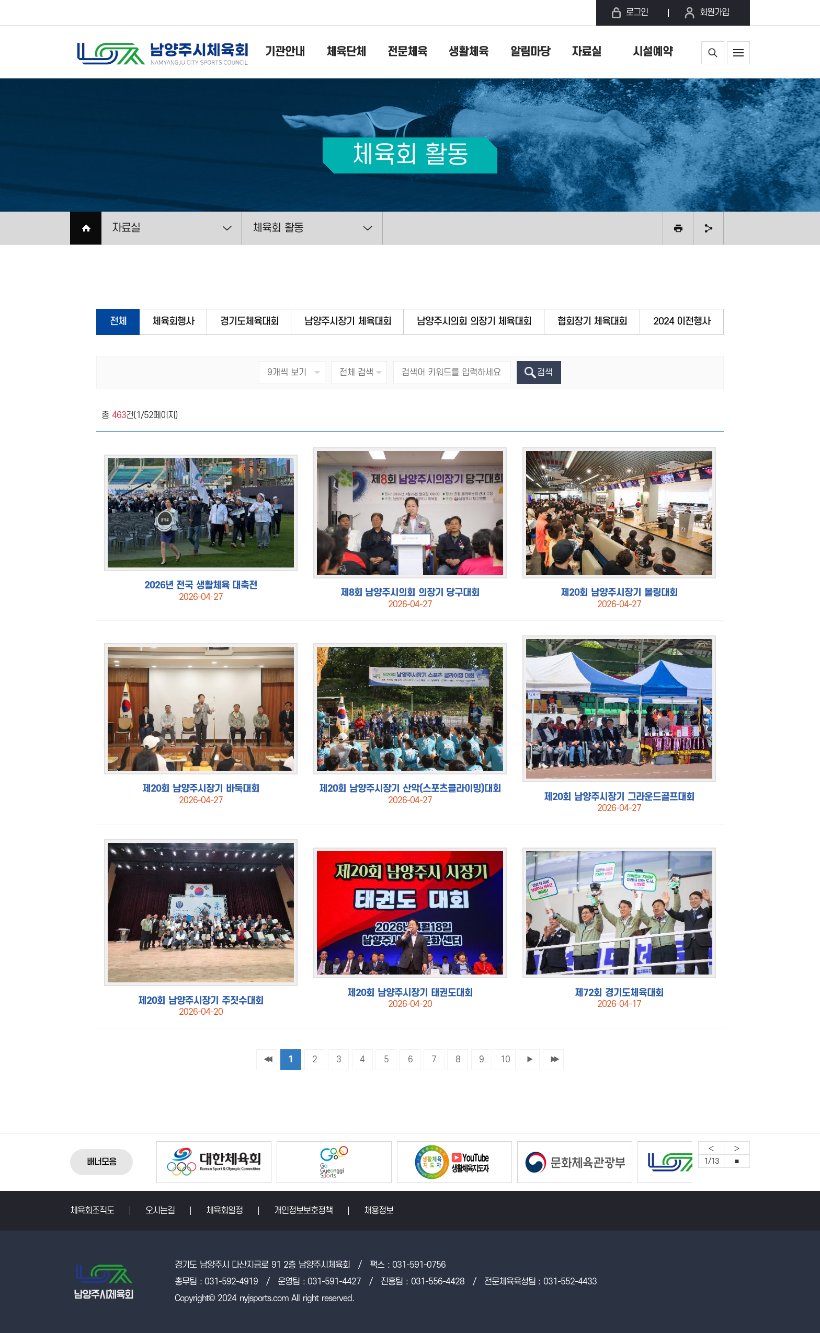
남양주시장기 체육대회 (347, 321)
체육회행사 (173, 321)
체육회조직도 (92, 1210)
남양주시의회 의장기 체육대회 (474, 321)
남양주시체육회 (161, 52)
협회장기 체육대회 (592, 321)
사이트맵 (738, 52)
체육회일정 (224, 1210)
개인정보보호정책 (303, 1210)
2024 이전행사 (682, 321)
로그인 (637, 12)
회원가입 (714, 12)
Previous (711, 1148)
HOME (85, 228)
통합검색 (712, 52)
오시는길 (160, 1210)
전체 (118, 321)
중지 (737, 1161)
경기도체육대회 (249, 321)
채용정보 (378, 1210)
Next (737, 1148)
